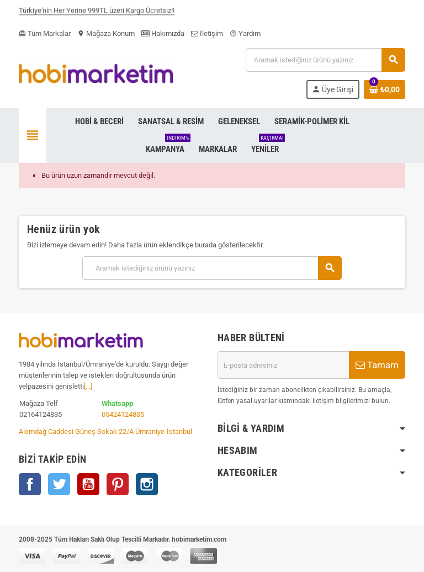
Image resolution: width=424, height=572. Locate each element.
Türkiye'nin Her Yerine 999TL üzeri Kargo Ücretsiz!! (96, 12)
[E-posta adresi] (283, 365)
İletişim (207, 33)
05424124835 (123, 414)
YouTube (88, 484)
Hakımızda (162, 33)
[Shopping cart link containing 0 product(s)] (384, 89)
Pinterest (118, 484)
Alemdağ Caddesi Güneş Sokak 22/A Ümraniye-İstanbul (105, 431)
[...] (88, 386)
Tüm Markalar (45, 33)
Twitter (59, 484)
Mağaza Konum (106, 33)
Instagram (147, 484)
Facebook (30, 484)
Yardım (245, 33)
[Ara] (325, 60)
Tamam (377, 364)
